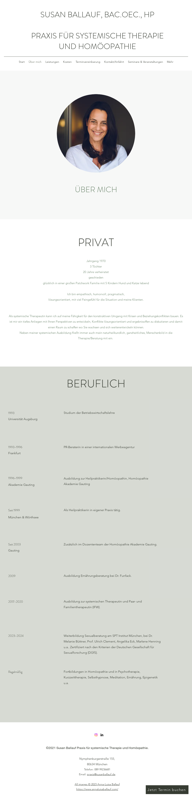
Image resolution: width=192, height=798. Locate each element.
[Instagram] (96, 735)
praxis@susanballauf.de (101, 774)
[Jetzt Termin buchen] (167, 789)
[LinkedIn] (102, 735)
